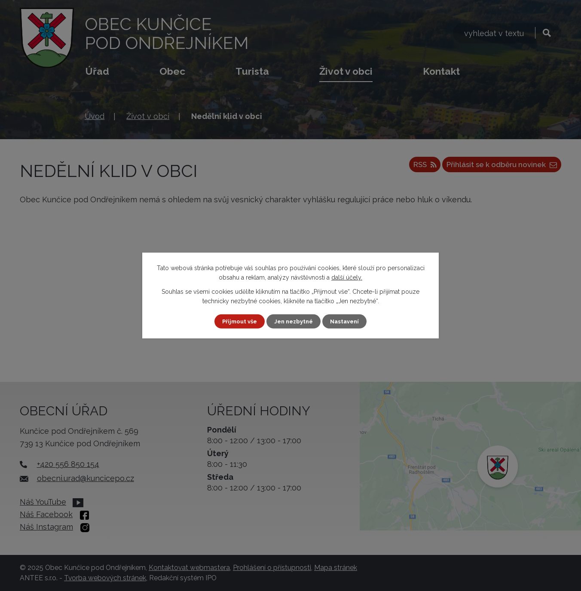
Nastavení (348, 321)
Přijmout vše (237, 321)
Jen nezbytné (294, 321)
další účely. (346, 277)
